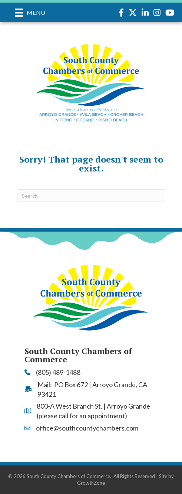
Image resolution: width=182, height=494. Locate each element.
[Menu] (30, 12)
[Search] (91, 195)
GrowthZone (91, 483)
